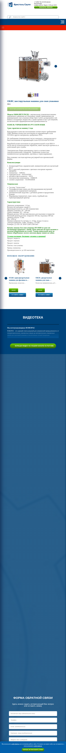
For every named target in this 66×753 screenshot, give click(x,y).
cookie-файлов (38, 746)
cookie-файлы (15, 744)
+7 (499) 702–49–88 (40, 2)
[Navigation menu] (62, 22)
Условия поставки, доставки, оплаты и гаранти (26, 236)
